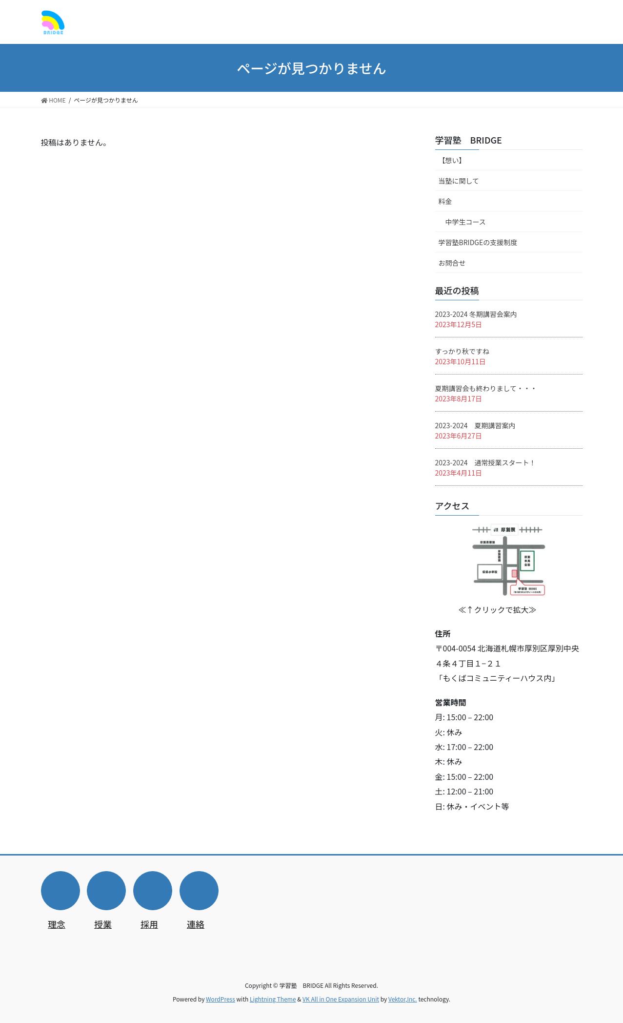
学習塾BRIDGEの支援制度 (478, 242)
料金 (445, 201)
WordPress (220, 999)
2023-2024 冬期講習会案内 (476, 314)
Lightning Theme (273, 999)
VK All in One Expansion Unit (340, 999)
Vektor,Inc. (402, 999)
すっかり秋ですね (462, 351)
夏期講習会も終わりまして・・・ (486, 388)
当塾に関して (459, 181)
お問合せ (452, 263)
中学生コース (465, 222)
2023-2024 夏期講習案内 (475, 425)
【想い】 (452, 160)
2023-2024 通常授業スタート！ (485, 462)
